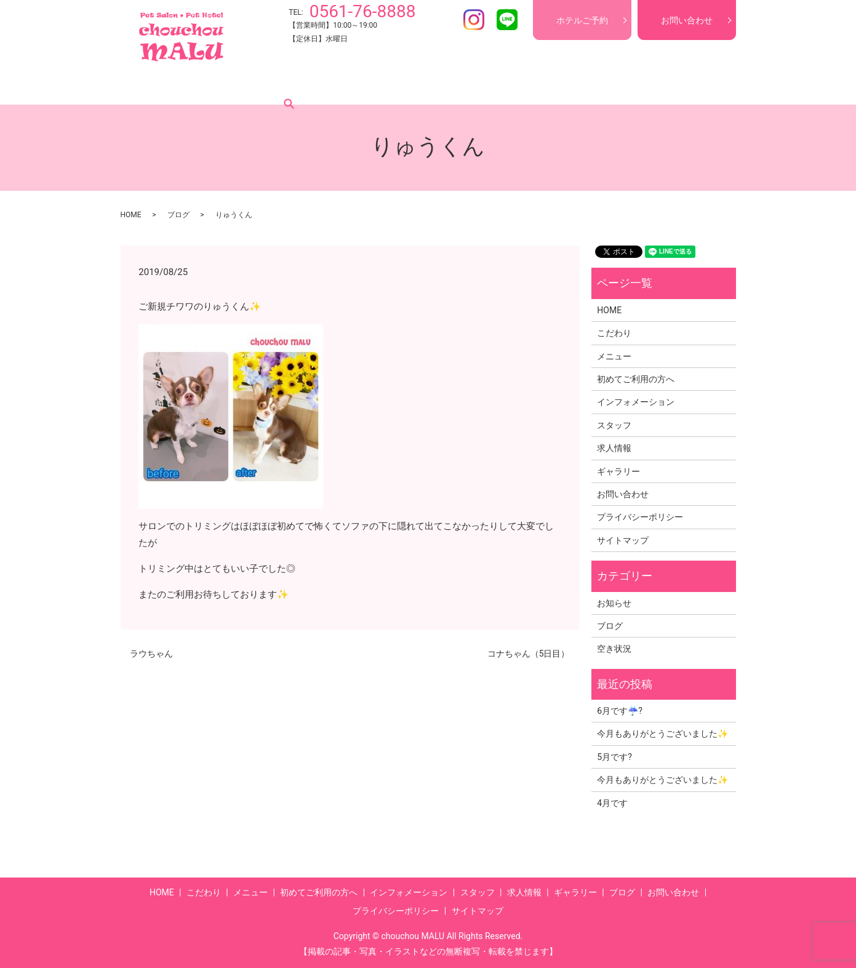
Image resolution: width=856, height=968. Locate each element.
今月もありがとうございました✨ (662, 733)
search (691, 85)
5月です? (614, 757)
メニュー (251, 85)
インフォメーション (419, 85)
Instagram (473, 19)
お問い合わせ (687, 20)
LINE (507, 19)
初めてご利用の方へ (325, 85)
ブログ (652, 85)
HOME (154, 85)
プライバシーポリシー (640, 517)
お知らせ (614, 603)
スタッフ (493, 85)
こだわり (200, 85)
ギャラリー (600, 85)
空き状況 (614, 649)
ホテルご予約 (582, 20)
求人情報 (544, 85)
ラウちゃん (151, 653)
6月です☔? (619, 711)
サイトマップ (623, 540)
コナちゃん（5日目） (528, 653)
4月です (612, 803)
